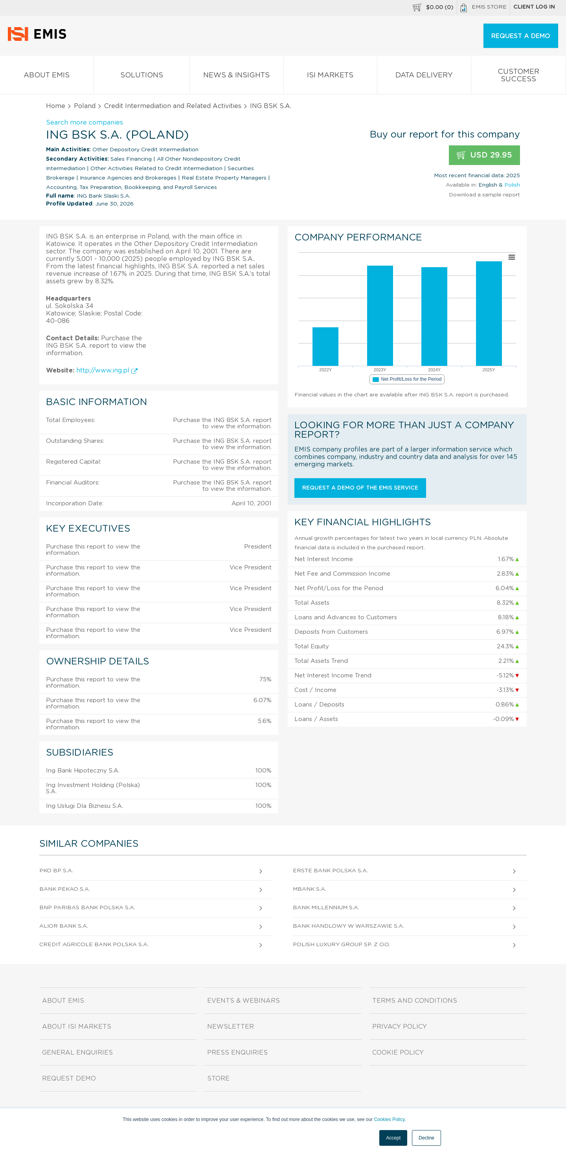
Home (55, 106)
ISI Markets (330, 77)
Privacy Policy (399, 1027)
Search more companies (84, 122)
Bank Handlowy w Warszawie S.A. (348, 926)
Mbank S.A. (309, 889)
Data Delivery (424, 77)
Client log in (534, 7)
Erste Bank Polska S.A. (330, 870)
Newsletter (230, 1027)
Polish (512, 185)
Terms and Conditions (414, 1001)
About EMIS (47, 77)
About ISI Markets (76, 1027)
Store (218, 1078)
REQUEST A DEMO (520, 36)
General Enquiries (77, 1053)
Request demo (69, 1078)
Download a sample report (484, 195)
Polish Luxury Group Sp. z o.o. (341, 944)
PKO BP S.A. (56, 870)
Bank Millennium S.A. (326, 907)
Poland (85, 106)
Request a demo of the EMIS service (360, 488)
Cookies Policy (389, 1119)
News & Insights (237, 77)
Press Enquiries (237, 1053)
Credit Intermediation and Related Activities (172, 106)
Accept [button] (393, 1138)
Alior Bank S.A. (63, 926)
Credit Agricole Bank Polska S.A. (94, 944)
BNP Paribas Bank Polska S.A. (87, 907)
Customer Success (518, 77)
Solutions (142, 77)
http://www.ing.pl (107, 370)
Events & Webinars (243, 1001)
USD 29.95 (484, 155)
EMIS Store (483, 8)
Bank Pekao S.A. (64, 889)
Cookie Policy (398, 1053)
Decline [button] (426, 1138)
